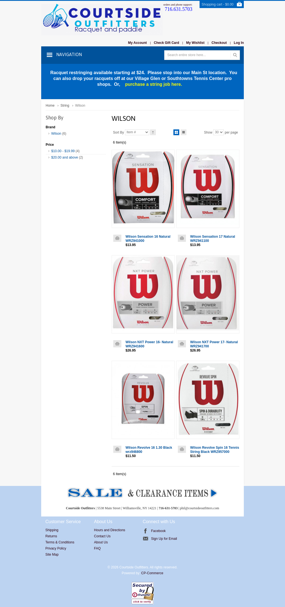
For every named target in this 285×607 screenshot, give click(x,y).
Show (208, 132)
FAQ (97, 548)
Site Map (51, 554)
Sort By (118, 132)
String (64, 105)
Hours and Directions (109, 530)
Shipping (51, 530)
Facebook (158, 531)
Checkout (219, 43)
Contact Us (102, 536)
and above (64, 157)
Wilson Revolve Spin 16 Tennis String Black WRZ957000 (214, 450)
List (183, 131)
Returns (51, 536)
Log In (239, 43)
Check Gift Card (166, 43)
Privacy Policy (55, 548)
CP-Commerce (152, 573)
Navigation (69, 54)
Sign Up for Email (164, 539)
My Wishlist (195, 43)
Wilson (56, 134)
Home (50, 105)
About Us (101, 542)
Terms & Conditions (59, 542)
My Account (137, 43)
